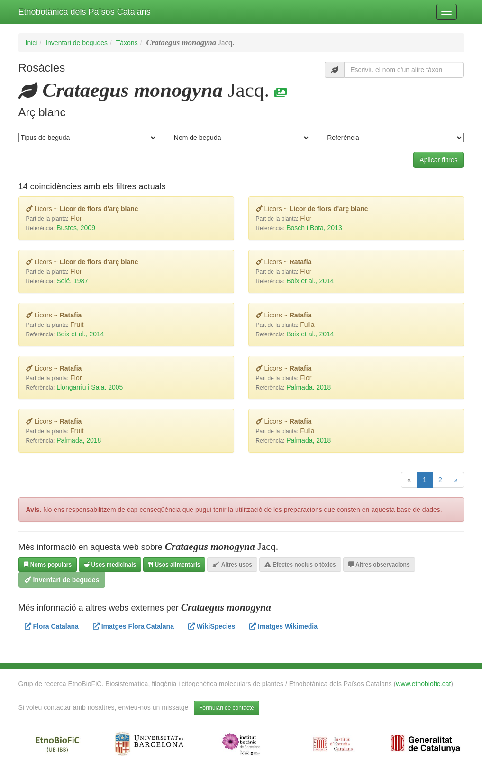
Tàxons (127, 42)
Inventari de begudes (76, 42)
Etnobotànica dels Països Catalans (84, 12)
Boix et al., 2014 (310, 281)
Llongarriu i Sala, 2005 (89, 387)
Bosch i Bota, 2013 (314, 228)
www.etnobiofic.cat (423, 683)
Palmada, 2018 (308, 387)
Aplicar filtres (438, 160)
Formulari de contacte (226, 708)
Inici (31, 42)
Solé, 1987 (72, 281)
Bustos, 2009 (75, 228)
